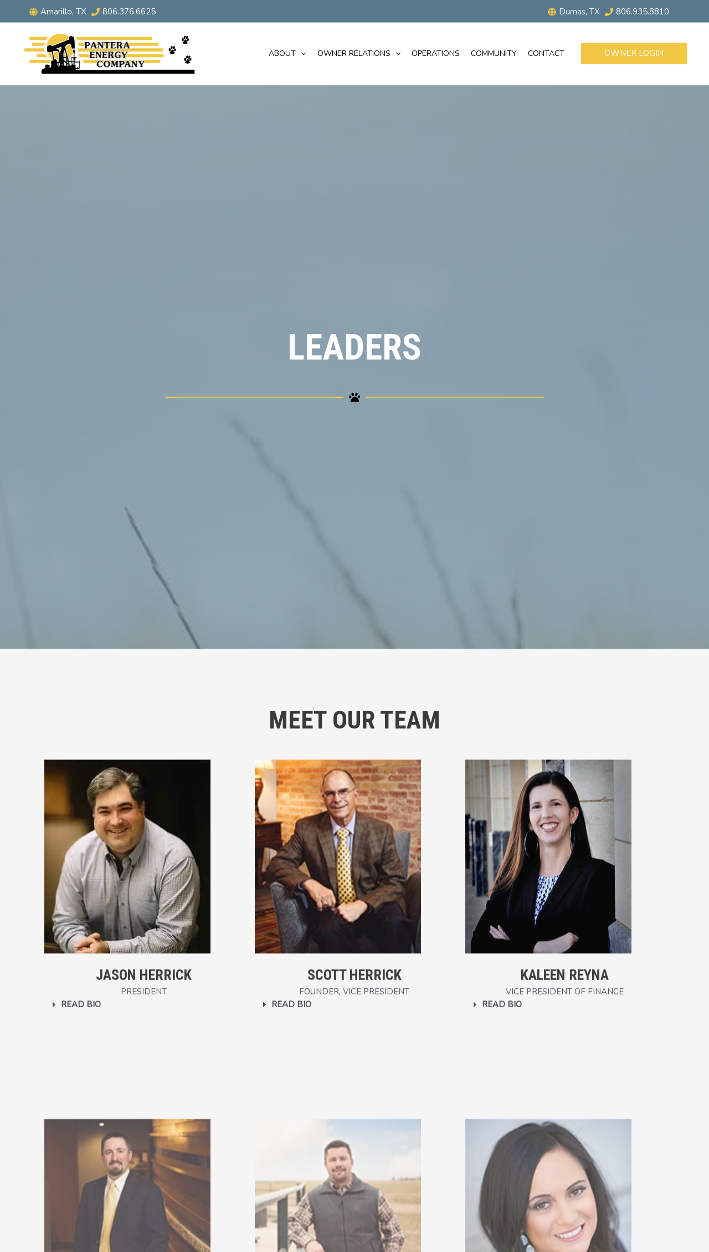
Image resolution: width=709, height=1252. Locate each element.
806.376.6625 (129, 11)
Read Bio (81, 1004)
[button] (301, 53)
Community (494, 53)
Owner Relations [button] (358, 53)
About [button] (287, 53)
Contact (546, 53)
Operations (436, 53)
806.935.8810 (642, 11)
